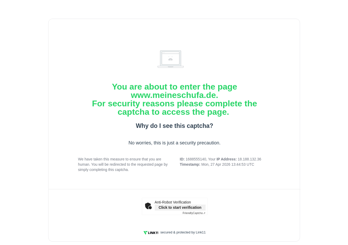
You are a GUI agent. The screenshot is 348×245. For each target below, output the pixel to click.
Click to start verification (180, 207)
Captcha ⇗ (194, 213)
